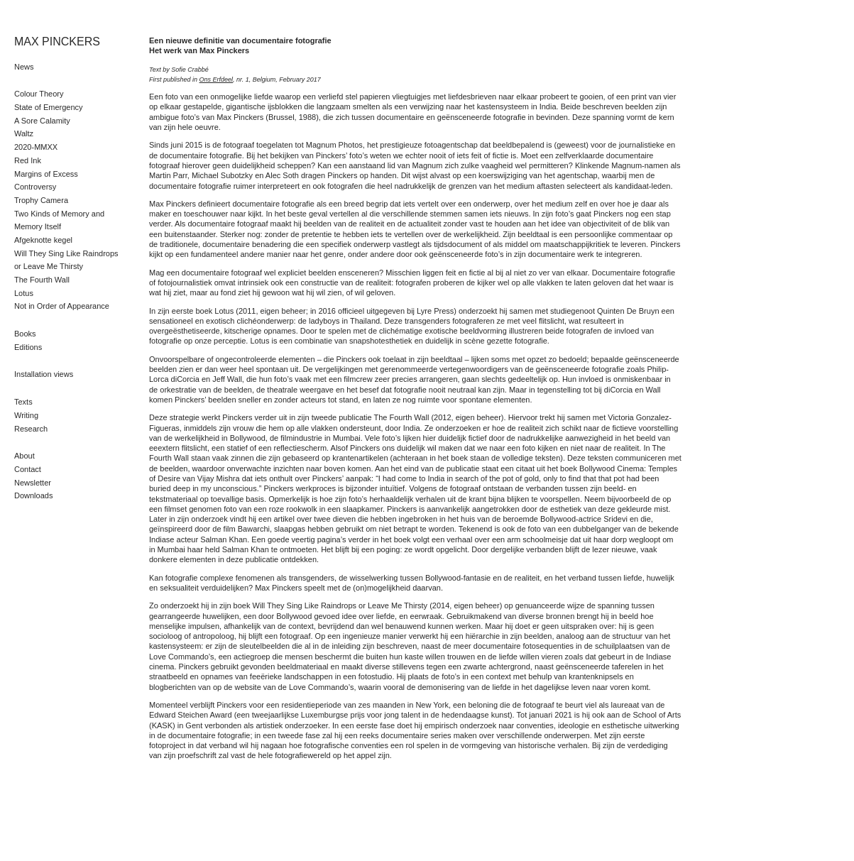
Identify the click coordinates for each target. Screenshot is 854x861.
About (24, 455)
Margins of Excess (46, 174)
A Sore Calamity (42, 120)
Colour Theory (39, 93)
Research (31, 428)
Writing (26, 415)
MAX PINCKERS (57, 41)
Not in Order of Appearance (61, 306)
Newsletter (32, 482)
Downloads (33, 495)
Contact (27, 469)
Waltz (23, 133)
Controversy (35, 186)
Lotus (23, 293)
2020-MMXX (36, 147)
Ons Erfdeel (216, 79)
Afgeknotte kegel (43, 240)
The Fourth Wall (42, 279)
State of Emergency (48, 107)
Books (25, 333)
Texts (23, 401)
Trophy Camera (41, 200)
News (24, 66)
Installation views (43, 374)
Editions (28, 347)
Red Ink (27, 160)
